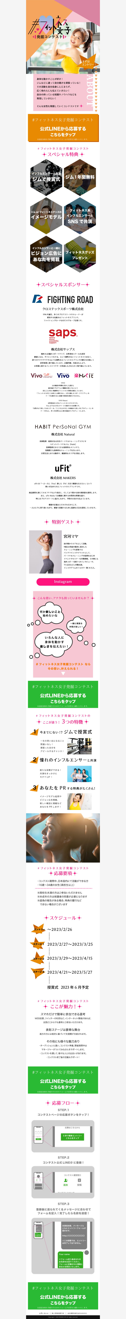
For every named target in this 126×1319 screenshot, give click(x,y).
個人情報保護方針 (58, 1313)
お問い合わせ (44, 1313)
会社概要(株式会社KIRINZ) (77, 1313)
